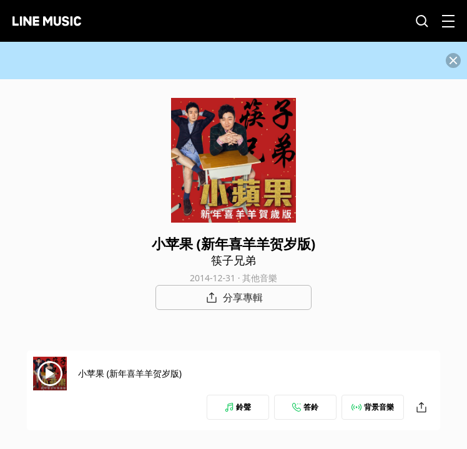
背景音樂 (372, 407)
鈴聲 (238, 407)
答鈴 (305, 407)
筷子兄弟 (233, 260)
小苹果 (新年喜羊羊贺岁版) (130, 373)
